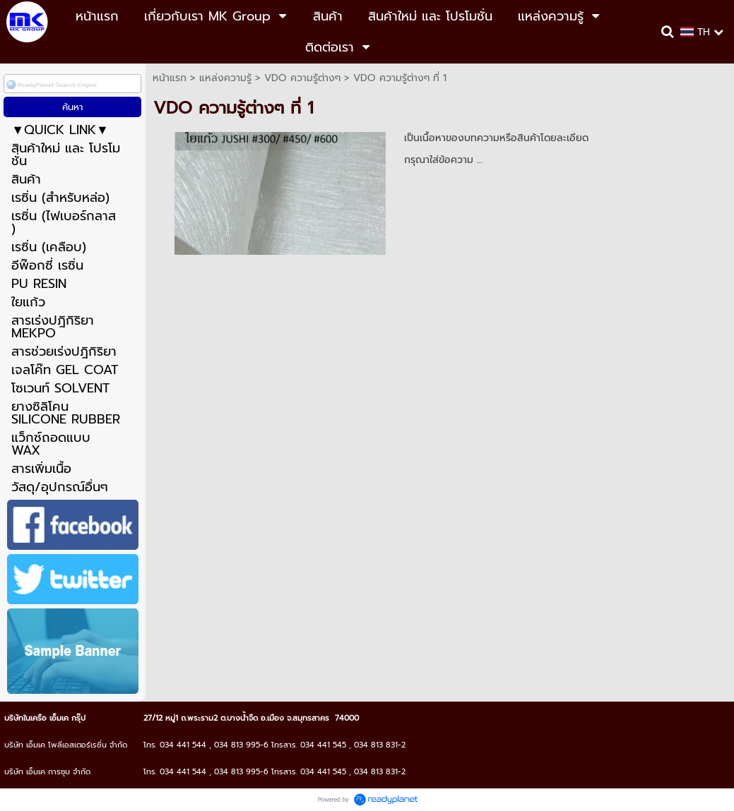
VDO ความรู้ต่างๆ (302, 78)
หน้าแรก (170, 78)
